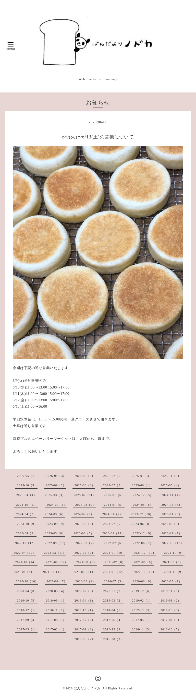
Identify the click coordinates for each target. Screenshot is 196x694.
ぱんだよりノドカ (87, 688)
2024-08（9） (85, 505)
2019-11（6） (171, 591)
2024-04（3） (26, 514)
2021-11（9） (174, 553)
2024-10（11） (27, 505)
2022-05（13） (173, 543)
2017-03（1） (27, 629)
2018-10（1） (85, 610)
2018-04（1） (113, 610)
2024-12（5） (143, 495)
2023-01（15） (113, 533)
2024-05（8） (172, 505)
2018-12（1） (27, 610)
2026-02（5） (113, 476)
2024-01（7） (112, 514)
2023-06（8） (142, 524)
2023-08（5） (85, 524)
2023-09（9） (56, 524)
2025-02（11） (85, 495)
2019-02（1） (142, 600)
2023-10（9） (27, 524)
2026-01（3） (142, 476)
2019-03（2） (113, 600)
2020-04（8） (27, 591)
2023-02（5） (84, 533)
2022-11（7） (172, 533)
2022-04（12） (25, 553)
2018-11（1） (56, 610)
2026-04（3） (56, 476)
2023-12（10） (142, 514)
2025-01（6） (114, 495)
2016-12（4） (113, 629)
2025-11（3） (171, 476)
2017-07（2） (85, 620)
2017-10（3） (171, 610)
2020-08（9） (85, 581)
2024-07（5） (114, 505)
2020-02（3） (85, 591)
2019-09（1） (56, 600)
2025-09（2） (56, 485)
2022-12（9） (143, 533)
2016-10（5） (171, 629)
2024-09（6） (57, 505)
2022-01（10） (114, 553)
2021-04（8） (24, 572)
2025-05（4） (171, 485)
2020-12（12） (145, 572)
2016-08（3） (113, 639)
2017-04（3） (171, 620)
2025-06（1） (142, 485)
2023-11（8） (172, 514)
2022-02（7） (85, 553)
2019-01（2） (171, 600)
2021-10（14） (26, 562)
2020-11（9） (174, 572)
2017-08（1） (56, 620)
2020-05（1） (172, 581)
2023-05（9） (171, 524)
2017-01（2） (85, 629)
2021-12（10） (145, 553)
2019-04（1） (85, 600)
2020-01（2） (113, 591)
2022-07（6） (114, 543)
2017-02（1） (56, 629)
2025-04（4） (26, 495)
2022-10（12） (25, 543)
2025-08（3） (85, 485)
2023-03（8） (55, 533)
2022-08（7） (85, 543)
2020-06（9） (143, 581)
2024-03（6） (55, 514)
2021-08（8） (86, 562)
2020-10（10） (27, 581)
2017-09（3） (27, 620)
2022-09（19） (56, 543)
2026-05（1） (27, 476)
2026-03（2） (85, 476)
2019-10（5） (27, 600)
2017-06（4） (113, 620)
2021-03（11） (53, 572)
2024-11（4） (172, 495)
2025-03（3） (55, 495)
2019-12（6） (142, 591)
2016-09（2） (85, 639)
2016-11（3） (142, 629)
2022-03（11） (55, 553)
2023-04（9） (26, 533)
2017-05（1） (142, 620)
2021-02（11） (84, 572)
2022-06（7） (143, 543)
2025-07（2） (113, 485)
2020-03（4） (56, 591)
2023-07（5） (113, 524)
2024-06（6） (143, 505)
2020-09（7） (57, 581)
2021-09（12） (57, 562)
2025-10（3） (27, 485)
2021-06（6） (144, 562)
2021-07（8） (115, 562)
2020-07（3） (114, 581)
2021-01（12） (114, 572)
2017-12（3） (142, 610)
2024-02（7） (84, 514)
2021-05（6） (172, 562)
